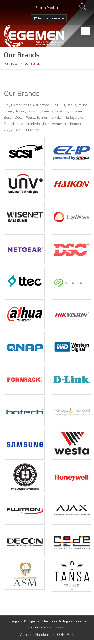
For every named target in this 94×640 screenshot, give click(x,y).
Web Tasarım (56, 627)
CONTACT (65, 634)
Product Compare (49, 18)
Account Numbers (35, 634)
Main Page (11, 63)
